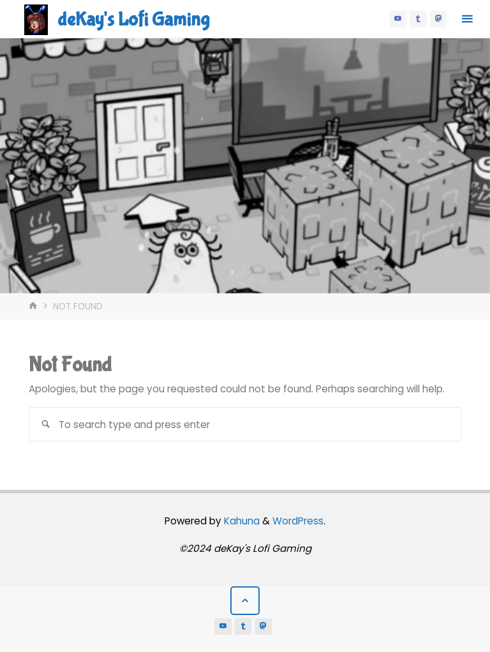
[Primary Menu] (467, 19)
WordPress (297, 521)
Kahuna (240, 521)
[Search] (46, 424)
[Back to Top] (245, 601)
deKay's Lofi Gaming (133, 19)
